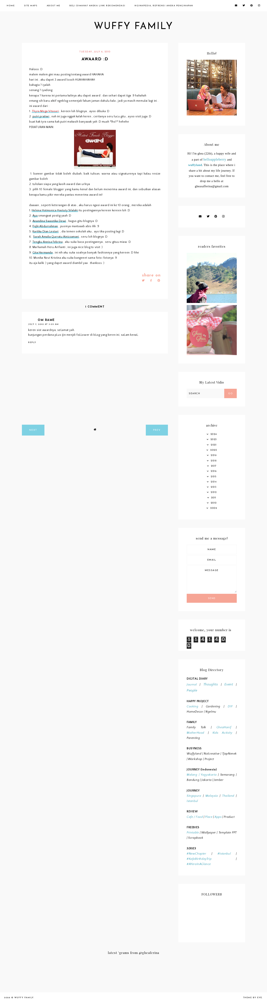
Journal (192, 684)
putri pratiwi (41, 116)
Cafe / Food (195, 817)
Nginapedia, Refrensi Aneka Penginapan (164, 6)
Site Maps (31, 6)
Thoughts (210, 684)
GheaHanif (224, 727)
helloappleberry (214, 159)
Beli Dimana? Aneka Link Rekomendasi (97, 6)
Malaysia (211, 796)
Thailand (228, 796)
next (33, 430)
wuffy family (133, 26)
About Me (53, 6)
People (192, 690)
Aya (35, 215)
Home (11, 6)
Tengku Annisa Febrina (47, 242)
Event (228, 684)
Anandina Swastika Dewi (49, 221)
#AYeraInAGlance (199, 864)
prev (157, 430)
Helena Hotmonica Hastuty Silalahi (55, 210)
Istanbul (192, 801)
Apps (218, 817)
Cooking (192, 706)
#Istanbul (224, 853)
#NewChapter (196, 853)
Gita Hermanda (43, 252)
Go (230, 394)
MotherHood (195, 733)
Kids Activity (222, 733)
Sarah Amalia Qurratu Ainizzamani (56, 236)
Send (212, 598)
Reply (32, 342)
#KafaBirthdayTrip (199, 859)
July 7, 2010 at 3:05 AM (43, 324)
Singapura (194, 796)
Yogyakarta (208, 774)
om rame (46, 320)
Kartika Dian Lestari (46, 231)
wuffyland (195, 165)
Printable (193, 832)
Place (208, 817)
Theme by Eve (252, 998)
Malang (192, 774)
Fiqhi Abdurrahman (45, 226)
